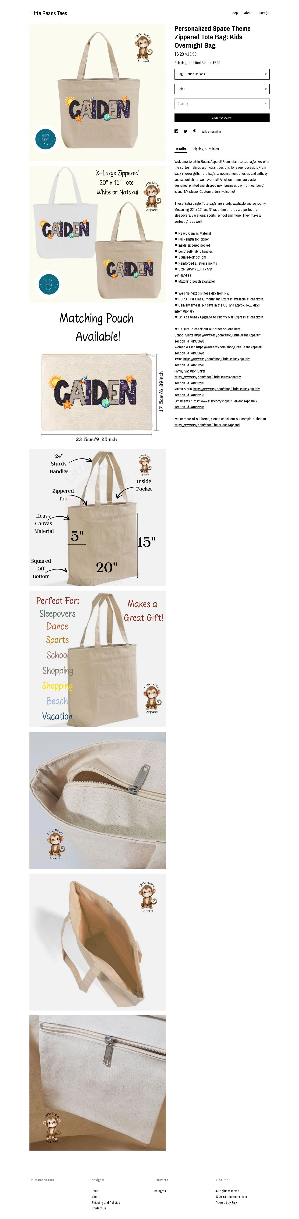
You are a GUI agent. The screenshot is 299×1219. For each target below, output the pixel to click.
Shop (234, 12)
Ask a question (211, 132)
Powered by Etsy (226, 1203)
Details (180, 148)
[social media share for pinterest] (195, 132)
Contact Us (99, 1208)
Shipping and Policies (106, 1203)
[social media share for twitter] (186, 132)
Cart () (264, 12)
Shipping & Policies (205, 148)
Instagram (160, 1191)
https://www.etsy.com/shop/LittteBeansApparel (207, 424)
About (248, 12)
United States (201, 62)
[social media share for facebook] (176, 132)
